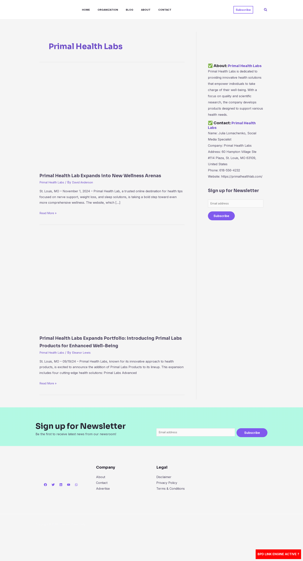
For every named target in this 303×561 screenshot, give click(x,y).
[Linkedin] (60, 500)
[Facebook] (45, 500)
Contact (154, 9)
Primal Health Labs (53, 190)
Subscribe (221, 221)
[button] (243, 10)
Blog (122, 9)
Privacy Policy (166, 499)
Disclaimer (163, 493)
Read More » (48, 220)
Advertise (103, 504)
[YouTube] (68, 500)
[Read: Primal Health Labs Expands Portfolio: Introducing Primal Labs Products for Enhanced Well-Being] (112, 288)
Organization (102, 9)
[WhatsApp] (76, 500)
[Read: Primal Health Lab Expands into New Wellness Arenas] (112, 118)
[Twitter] (53, 500)
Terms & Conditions (170, 504)
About (137, 9)
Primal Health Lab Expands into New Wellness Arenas (111, 178)
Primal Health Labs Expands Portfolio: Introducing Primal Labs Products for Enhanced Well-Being (98, 352)
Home (82, 9)
